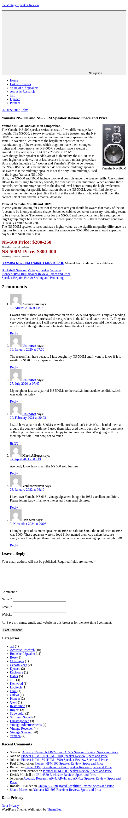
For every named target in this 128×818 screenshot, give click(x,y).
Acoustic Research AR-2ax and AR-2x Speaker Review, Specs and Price (70, 757)
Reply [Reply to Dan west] (14, 545)
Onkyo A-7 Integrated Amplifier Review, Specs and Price (76, 791)
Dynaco (15, 99)
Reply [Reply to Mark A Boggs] (14, 473)
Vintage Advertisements (26, 730)
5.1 (12, 651)
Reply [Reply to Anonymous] (14, 333)
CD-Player (17, 666)
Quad (13, 707)
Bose (13, 662)
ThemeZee (54, 814)
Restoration (17, 711)
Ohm (13, 696)
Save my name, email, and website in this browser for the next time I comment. (59, 627)
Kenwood (16, 688)
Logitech (16, 692)
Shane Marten (19, 794)
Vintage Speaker (38, 270)
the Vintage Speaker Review (20, 5)
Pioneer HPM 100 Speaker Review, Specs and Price (36, 274)
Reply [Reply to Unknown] (14, 367)
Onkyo (14, 700)
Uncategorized (19, 726)
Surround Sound (20, 722)
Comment (9, 597)
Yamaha (55, 270)
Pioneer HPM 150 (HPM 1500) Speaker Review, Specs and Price (64, 761)
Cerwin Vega (18, 670)
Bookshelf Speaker (14, 270)
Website (7, 619)
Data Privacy (10, 810)
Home (14, 80)
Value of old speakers (24, 88)
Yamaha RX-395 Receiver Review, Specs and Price (67, 794)
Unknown (29, 345)
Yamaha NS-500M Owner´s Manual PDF (33, 263)
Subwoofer (17, 718)
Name (7, 604)
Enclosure (16, 677)
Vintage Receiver (21, 733)
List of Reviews (20, 84)
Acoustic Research (22, 91)
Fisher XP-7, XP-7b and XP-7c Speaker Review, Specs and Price (68, 772)
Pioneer (15, 103)
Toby (24, 110)
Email (7, 612)
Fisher (14, 681)
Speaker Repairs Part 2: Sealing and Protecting (33, 277)
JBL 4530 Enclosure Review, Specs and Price (66, 779)
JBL (13, 95)
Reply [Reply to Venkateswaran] (14, 507)
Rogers (14, 715)
